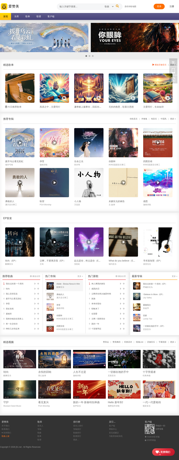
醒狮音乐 (9, 264)
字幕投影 (162, 342)
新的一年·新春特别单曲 (86, 402)
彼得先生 (147, 264)
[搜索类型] (109, 6)
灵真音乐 (147, 329)
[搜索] (117, 6)
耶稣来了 (95, 309)
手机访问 (173, 71)
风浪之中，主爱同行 (50, 107)
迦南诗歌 (44, 165)
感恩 (145, 201)
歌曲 (39, 433)
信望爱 (94, 314)
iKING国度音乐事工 (117, 165)
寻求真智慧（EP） (152, 260)
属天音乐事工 (11, 205)
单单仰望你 (96, 304)
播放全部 (35, 276)
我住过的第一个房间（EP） (155, 284)
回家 (145, 315)
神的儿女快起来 (13, 329)
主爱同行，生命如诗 (153, 107)
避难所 (9, 314)
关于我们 (5, 426)
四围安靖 (147, 161)
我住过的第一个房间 (14, 284)
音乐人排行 (78, 426)
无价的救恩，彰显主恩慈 (121, 107)
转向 (8, 289)
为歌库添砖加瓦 (116, 436)
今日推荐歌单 (13, 107)
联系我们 (5, 429)
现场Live (139, 342)
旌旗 (93, 299)
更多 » (173, 119)
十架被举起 (96, 329)
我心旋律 (42, 375)
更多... (76, 440)
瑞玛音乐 (113, 264)
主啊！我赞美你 (98, 319)
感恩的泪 (95, 289)
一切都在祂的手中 (118, 372)
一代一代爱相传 (152, 402)
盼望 (42, 201)
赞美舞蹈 (116, 342)
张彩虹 (77, 264)
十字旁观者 (149, 372)
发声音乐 (77, 406)
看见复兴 (43, 402)
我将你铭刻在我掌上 (14, 319)
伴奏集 (144, 119)
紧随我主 (147, 305)
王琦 (42, 264)
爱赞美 (10, 6)
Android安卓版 (152, 437)
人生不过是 (79, 372)
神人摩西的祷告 (98, 284)
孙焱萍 (146, 308)
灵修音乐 (151, 342)
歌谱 (39, 440)
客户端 (112, 426)
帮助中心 (113, 429)
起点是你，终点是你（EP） (88, 260)
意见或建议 (114, 433)
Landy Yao (147, 319)
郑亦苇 (77, 165)
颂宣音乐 (147, 406)
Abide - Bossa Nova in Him (68, 284)
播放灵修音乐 (159, 65)
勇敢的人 (9, 201)
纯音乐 (154, 119)
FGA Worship (45, 205)
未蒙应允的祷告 (117, 201)
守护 (6, 402)
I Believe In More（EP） (153, 294)
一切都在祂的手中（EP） (154, 326)
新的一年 (95, 324)
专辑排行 (77, 429)
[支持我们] (163, 452)
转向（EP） (11, 260)
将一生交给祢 (12, 324)
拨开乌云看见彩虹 (14, 161)
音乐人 (40, 426)
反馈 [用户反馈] (173, 79)
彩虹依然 (10, 309)
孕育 (42, 161)
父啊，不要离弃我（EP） (53, 260)
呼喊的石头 (148, 287)
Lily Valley (147, 298)
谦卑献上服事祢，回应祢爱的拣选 (91, 107)
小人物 (77, 201)
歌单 (39, 436)
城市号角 (9, 165)
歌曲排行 (77, 433)
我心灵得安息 (12, 294)
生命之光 (78, 161)
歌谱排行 (77, 436)
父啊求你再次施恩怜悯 (101, 294)
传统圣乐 (134, 119)
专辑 (39, 429)
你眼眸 (112, 161)
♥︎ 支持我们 (6, 433)
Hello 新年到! (115, 402)
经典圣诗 (128, 342)
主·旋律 (112, 205)
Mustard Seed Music (12, 406)
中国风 (163, 119)
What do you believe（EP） (123, 260)
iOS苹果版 (150, 440)
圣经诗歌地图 (130, 6)
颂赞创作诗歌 (114, 406)
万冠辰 (77, 205)
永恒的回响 (44, 372)
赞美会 (106, 342)
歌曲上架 (5, 436)
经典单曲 (147, 375)
